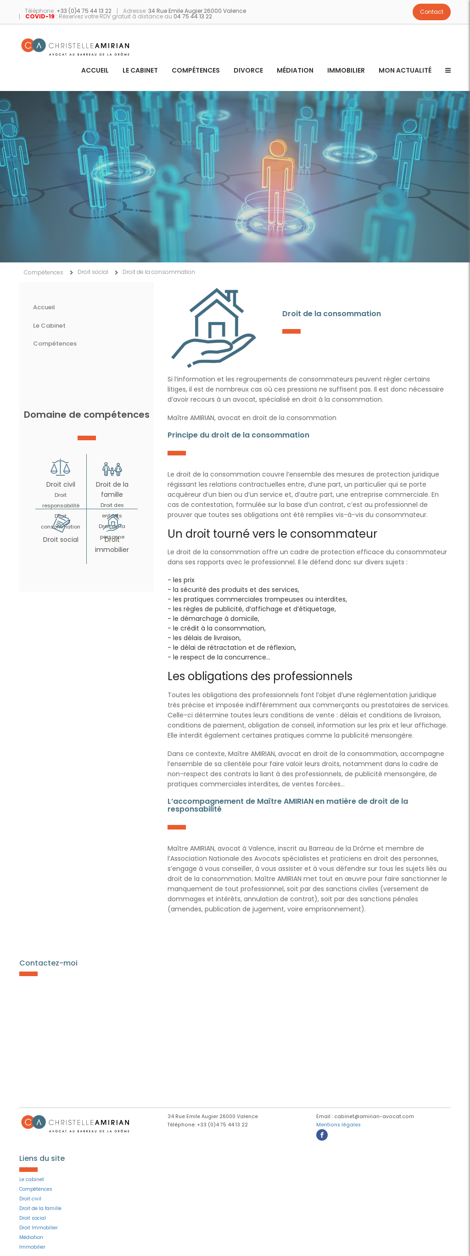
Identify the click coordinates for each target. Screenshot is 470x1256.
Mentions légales (338, 1124)
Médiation (295, 71)
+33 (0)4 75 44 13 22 (84, 11)
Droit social (93, 272)
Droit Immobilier (38, 1227)
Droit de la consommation (159, 272)
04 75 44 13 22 (192, 16)
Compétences (196, 71)
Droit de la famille (40, 1208)
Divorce (248, 71)
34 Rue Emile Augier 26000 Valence (197, 11)
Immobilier (346, 71)
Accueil (95, 71)
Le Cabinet (49, 325)
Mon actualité (405, 71)
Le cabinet (140, 71)
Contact (431, 12)
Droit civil (60, 484)
